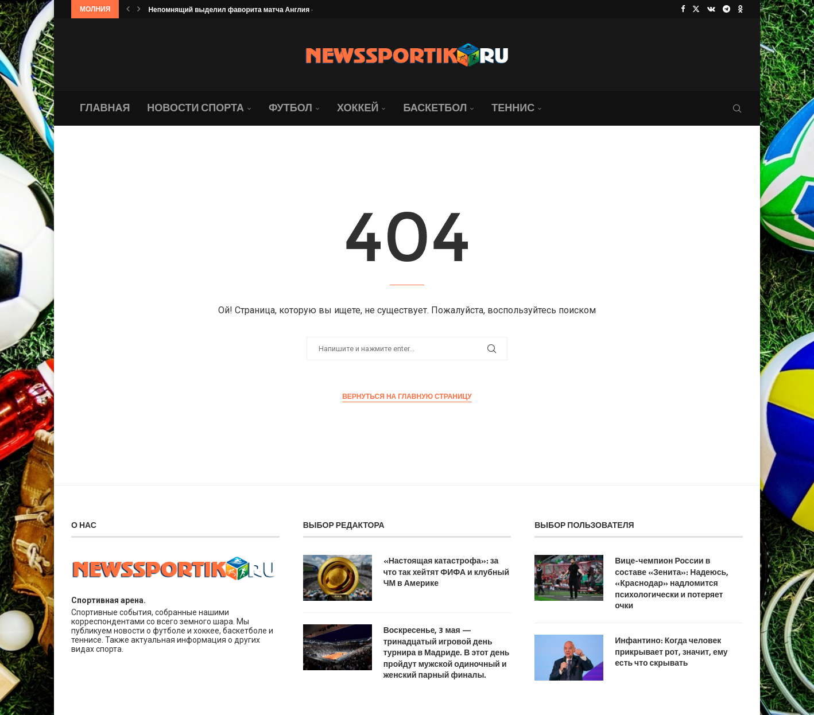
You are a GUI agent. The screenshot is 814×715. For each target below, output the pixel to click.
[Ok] (740, 9)
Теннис (512, 107)
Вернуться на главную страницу (407, 396)
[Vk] (711, 9)
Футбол (290, 107)
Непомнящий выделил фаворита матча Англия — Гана (242, 9)
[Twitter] (696, 9)
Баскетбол (435, 107)
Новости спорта (195, 107)
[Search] (737, 108)
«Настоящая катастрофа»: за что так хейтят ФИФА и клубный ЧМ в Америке (446, 572)
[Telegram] (726, 9)
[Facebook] (683, 9)
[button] (128, 9)
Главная (105, 107)
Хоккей (357, 107)
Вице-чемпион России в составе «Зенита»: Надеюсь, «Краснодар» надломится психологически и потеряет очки (671, 583)
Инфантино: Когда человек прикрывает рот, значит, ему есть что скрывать (671, 652)
